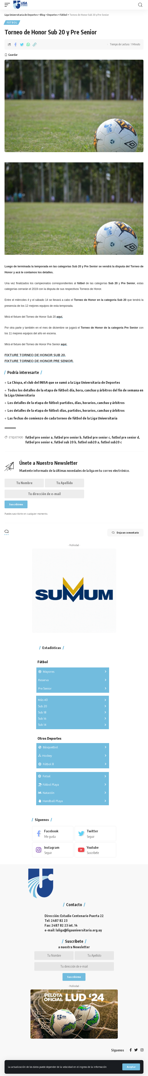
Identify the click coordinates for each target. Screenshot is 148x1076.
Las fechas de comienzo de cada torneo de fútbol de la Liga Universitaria (62, 418)
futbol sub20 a (88, 442)
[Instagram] (53, 849)
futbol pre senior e (39, 442)
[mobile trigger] (8, 5)
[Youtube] (95, 849)
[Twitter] (95, 833)
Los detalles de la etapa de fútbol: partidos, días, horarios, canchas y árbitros (66, 403)
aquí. (60, 316)
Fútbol (12, 22)
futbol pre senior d (125, 437)
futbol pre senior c (96, 437)
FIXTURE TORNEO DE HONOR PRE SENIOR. (39, 361)
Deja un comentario (125, 533)
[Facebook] (53, 833)
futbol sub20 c (111, 442)
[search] (140, 4)
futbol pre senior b (67, 437)
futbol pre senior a (39, 437)
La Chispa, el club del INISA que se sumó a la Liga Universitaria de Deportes (64, 382)
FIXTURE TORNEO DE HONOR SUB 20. (35, 355)
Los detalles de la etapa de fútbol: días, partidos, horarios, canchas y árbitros (66, 410)
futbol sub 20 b (65, 442)
